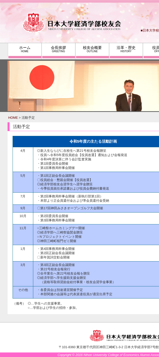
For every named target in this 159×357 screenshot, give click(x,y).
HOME (13, 118)
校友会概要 (92, 49)
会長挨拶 (58, 49)
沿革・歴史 (126, 49)
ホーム (24, 49)
